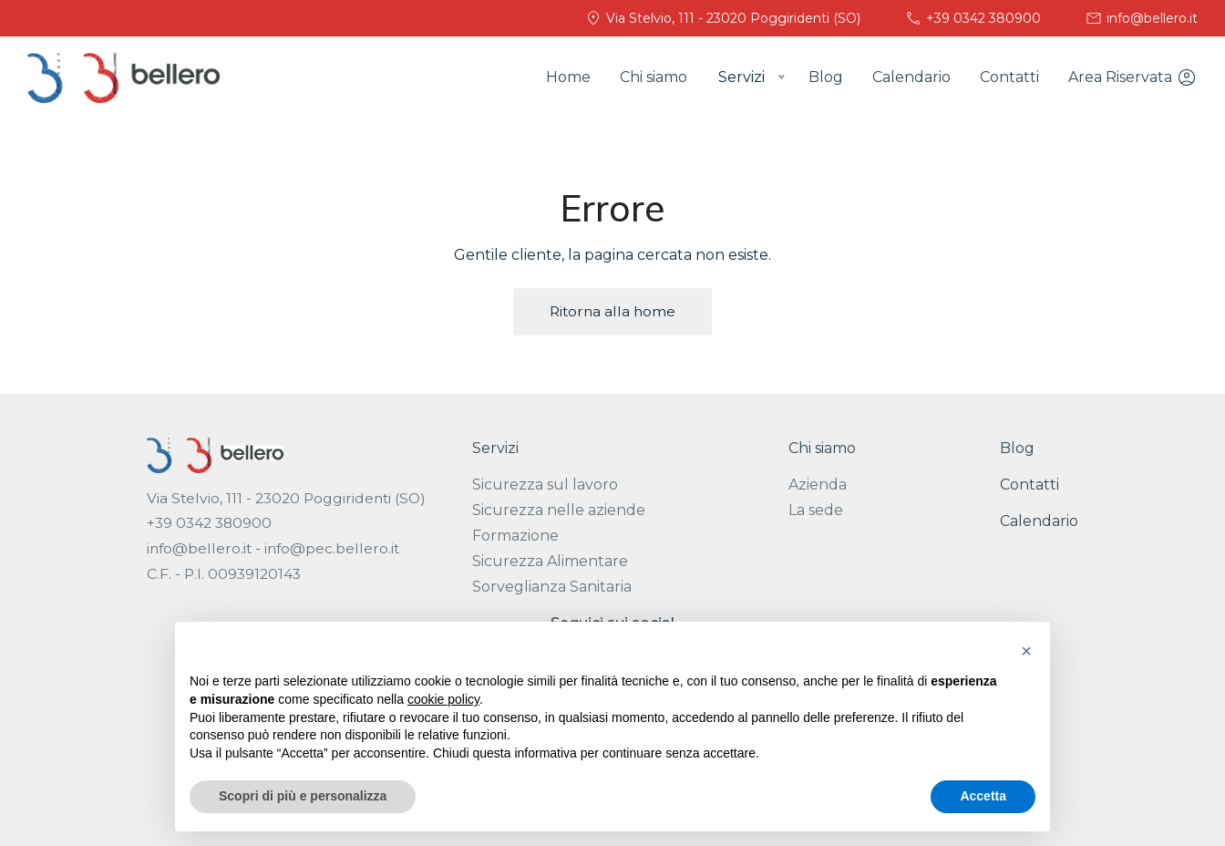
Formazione (515, 535)
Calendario (911, 77)
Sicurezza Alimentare (550, 561)
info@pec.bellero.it (331, 548)
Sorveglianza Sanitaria (552, 586)
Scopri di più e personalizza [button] (302, 796)
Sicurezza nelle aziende (558, 510)
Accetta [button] (983, 796)
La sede (815, 510)
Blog (825, 77)
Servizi (495, 448)
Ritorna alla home (612, 311)
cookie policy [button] (443, 699)
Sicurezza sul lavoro (545, 484)
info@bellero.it (1141, 18)
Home (568, 77)
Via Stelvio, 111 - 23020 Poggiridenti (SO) (722, 18)
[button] (1026, 650)
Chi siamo (653, 77)
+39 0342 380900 (972, 18)
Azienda (817, 484)
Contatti (1009, 77)
